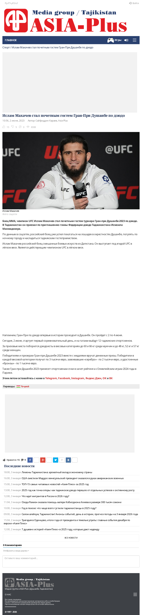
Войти (134, 3)
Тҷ (10, 3)
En (14, 3)
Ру (6, 3)
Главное (11, 40)
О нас (8, 594)
